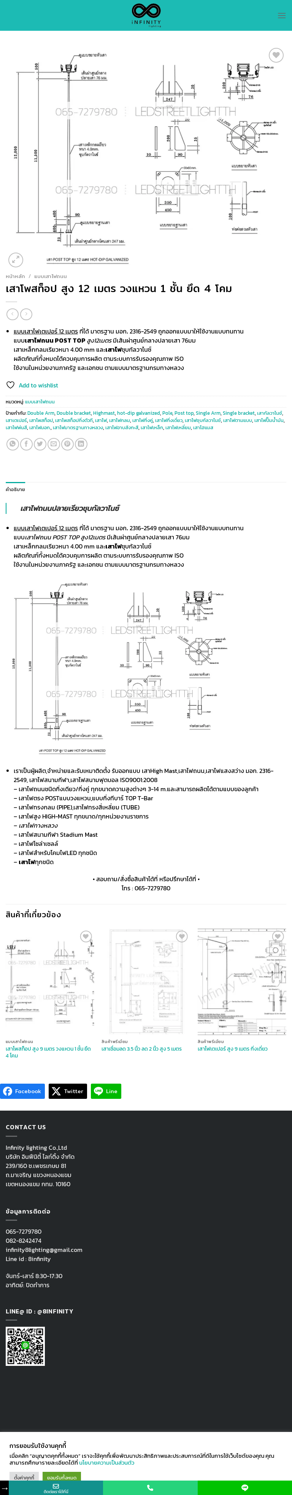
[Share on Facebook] (26, 444)
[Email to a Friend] (54, 444)
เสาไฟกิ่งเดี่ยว (168, 420)
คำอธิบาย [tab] (15, 489)
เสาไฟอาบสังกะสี (121, 427)
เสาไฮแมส (203, 427)
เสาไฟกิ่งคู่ (142, 420)
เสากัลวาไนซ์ (269, 413)
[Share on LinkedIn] (81, 444)
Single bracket (239, 413)
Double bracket (74, 413)
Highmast (104, 413)
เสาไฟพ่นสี (16, 427)
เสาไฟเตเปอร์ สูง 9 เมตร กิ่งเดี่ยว (233, 1049)
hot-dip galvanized (138, 413)
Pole (167, 413)
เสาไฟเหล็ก (152, 427)
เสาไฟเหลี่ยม (178, 427)
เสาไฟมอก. (40, 427)
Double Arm (40, 413)
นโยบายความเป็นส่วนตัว (106, 1463)
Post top (184, 413)
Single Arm (208, 413)
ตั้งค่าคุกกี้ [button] (24, 1477)
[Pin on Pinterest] (67, 444)
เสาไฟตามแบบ (237, 420)
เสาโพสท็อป (41, 420)
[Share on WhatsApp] (12, 444)
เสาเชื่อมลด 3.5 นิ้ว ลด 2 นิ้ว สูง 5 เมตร (142, 1049)
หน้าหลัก (15, 276)
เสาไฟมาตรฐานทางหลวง (78, 427)
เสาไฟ (101, 420)
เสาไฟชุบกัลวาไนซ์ (203, 420)
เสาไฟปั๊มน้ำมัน (269, 420)
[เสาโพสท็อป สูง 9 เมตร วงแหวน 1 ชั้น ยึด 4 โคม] (50, 982)
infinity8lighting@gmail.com (44, 1249)
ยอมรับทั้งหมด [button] (61, 1477)
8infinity (39, 1258)
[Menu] (281, 15)
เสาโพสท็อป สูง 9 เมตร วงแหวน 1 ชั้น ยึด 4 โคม (48, 1052)
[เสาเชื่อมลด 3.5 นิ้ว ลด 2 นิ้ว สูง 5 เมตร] (146, 982)
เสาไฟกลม (119, 420)
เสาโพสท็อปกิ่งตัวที (74, 420)
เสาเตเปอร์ (16, 420)
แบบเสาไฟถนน (50, 276)
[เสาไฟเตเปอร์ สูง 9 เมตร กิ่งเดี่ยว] (242, 982)
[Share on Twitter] (40, 444)
